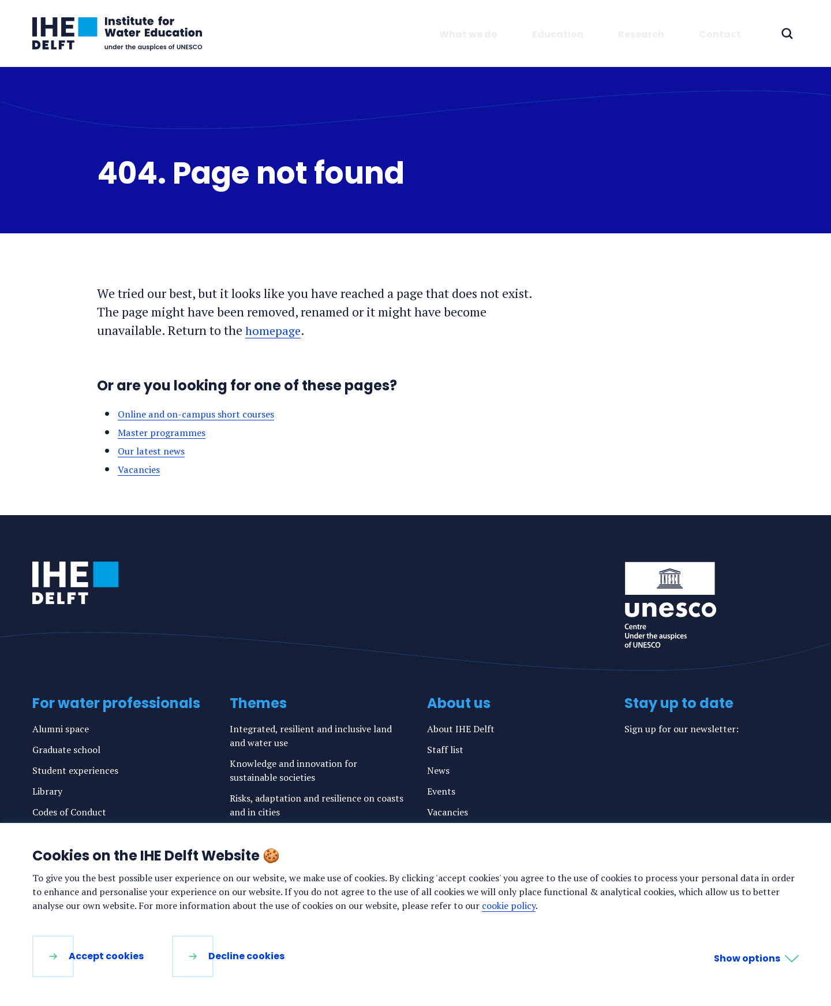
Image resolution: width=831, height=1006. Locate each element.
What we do (468, 34)
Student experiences (75, 770)
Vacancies (141, 469)
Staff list (445, 749)
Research (641, 34)
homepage (274, 330)
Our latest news (154, 450)
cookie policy (509, 905)
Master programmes (165, 432)
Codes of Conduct (69, 812)
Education (557, 34)
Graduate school (66, 749)
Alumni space (60, 728)
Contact (720, 34)
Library (47, 791)
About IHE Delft (461, 728)
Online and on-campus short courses (204, 413)
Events (441, 791)
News (438, 770)
